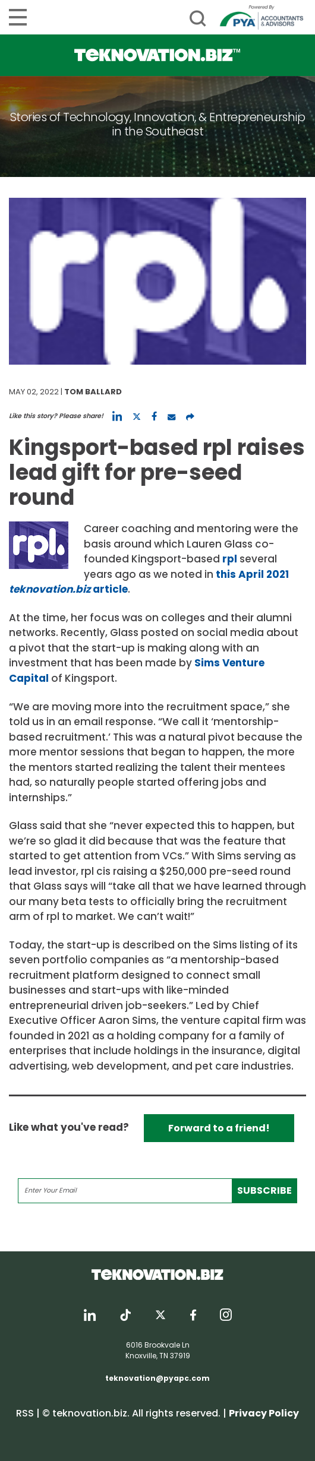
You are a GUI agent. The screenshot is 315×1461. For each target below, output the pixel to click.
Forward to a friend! (219, 1128)
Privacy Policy (264, 1413)
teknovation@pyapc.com (157, 1378)
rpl (229, 559)
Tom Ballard (93, 391)
